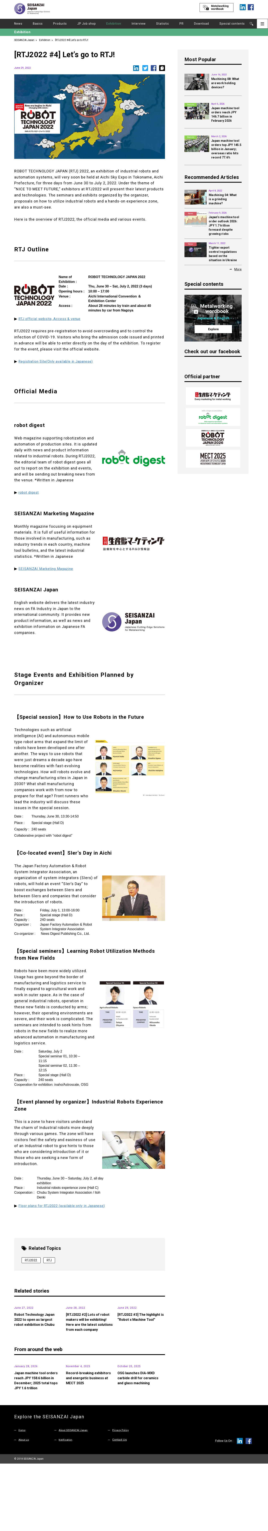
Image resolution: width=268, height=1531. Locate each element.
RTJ (49, 1260)
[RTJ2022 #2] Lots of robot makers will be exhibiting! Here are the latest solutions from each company (89, 1356)
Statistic (162, 23)
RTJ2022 (31, 1260)
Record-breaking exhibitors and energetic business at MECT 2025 (87, 1445)
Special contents (232, 23)
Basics (38, 23)
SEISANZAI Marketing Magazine (47, 568)
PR (181, 23)
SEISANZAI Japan (24, 39)
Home (22, 1497)
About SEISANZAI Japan (75, 1497)
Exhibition (113, 23)
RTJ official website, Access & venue (52, 318)
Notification (66, 1507)
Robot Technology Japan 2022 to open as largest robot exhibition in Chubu (36, 1351)
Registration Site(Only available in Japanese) (59, 361)
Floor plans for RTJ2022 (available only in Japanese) (66, 1205)
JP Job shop (86, 23)
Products (60, 23)
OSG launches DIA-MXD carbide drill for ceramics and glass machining (139, 1445)
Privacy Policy (121, 1497)
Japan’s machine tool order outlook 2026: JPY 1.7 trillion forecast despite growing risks (224, 225)
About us (24, 1507)
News (18, 23)
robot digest (29, 492)
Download (201, 23)
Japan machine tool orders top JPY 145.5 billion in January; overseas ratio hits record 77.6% (226, 149)
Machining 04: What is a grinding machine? (223, 199)
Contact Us (119, 1507)
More (238, 269)
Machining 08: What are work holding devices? (225, 83)
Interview (139, 23)
